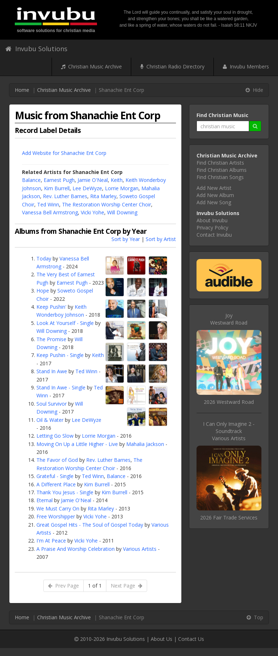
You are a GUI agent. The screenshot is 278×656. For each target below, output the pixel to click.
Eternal (44, 500)
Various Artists (139, 548)
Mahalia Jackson (145, 444)
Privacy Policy (212, 227)
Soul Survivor (51, 403)
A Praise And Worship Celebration (75, 548)
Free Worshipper (55, 516)
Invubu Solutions (36, 48)
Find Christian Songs (220, 177)
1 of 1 (95, 585)
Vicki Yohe (92, 212)
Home (22, 89)
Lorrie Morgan (121, 188)
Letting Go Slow (55, 435)
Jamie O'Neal (93, 180)
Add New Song (214, 202)
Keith (117, 180)
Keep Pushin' (51, 306)
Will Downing (122, 212)
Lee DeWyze (87, 188)
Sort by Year (125, 239)
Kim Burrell (57, 188)
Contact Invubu (214, 234)
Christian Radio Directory (172, 66)
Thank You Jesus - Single (64, 492)
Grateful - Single (55, 476)
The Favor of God (57, 459)
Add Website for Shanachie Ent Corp (64, 153)
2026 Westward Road (229, 401)
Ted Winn (48, 204)
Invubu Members (246, 66)
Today (43, 258)
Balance (31, 180)
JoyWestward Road (228, 319)
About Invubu (212, 220)
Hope (42, 290)
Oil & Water (49, 419)
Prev (63, 585)
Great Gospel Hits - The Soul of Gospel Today (89, 524)
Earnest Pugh (59, 180)
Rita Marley (103, 196)
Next (126, 585)
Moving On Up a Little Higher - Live (77, 444)
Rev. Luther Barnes (65, 196)
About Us (161, 638)
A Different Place (56, 484)
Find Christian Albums (222, 169)
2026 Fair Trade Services (228, 517)
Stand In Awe (51, 371)
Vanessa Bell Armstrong (50, 212)
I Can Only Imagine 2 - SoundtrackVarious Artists (229, 431)
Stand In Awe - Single (60, 387)
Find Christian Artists (220, 162)
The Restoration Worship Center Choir (106, 204)
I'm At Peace (51, 540)
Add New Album (215, 195)
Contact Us (191, 638)
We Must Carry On (57, 508)
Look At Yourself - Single (65, 323)
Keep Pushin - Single (60, 355)
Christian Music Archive (91, 66)
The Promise (51, 339)
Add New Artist (214, 187)
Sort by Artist (161, 239)
